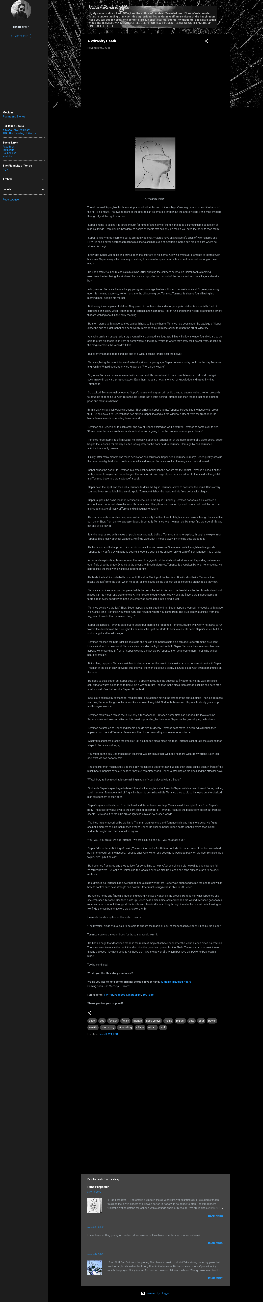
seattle (93, 1027)
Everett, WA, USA (108, 1034)
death (92, 1020)
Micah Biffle (21, 27)
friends (137, 1020)
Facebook (120, 994)
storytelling (125, 1027)
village (140, 1027)
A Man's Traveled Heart (176, 981)
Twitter (108, 994)
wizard (152, 1027)
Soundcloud (9, 153)
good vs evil (153, 1020)
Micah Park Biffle (109, 8)
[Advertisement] (155, 1140)
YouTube (148, 994)
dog (102, 1020)
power (212, 1020)
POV (5, 169)
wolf (163, 1027)
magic (168, 1020)
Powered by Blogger (155, 1293)
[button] (206, 41)
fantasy (113, 1020)
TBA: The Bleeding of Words (19, 133)
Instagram (134, 994)
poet (201, 1020)
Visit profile (21, 36)
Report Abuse (11, 199)
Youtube (7, 156)
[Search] (228, 9)
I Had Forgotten (98, 1187)
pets (191, 1020)
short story (107, 1027)
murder (180, 1020)
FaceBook (8, 146)
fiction (125, 1020)
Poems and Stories (14, 116)
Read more (215, 1215)
